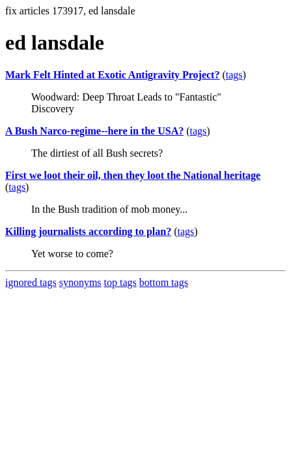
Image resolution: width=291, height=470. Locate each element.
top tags (120, 282)
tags (234, 74)
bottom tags (163, 282)
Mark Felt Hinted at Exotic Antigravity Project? (112, 74)
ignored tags (31, 282)
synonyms (80, 282)
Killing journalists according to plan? (88, 231)
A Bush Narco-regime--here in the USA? (94, 130)
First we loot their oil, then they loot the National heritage (132, 175)
